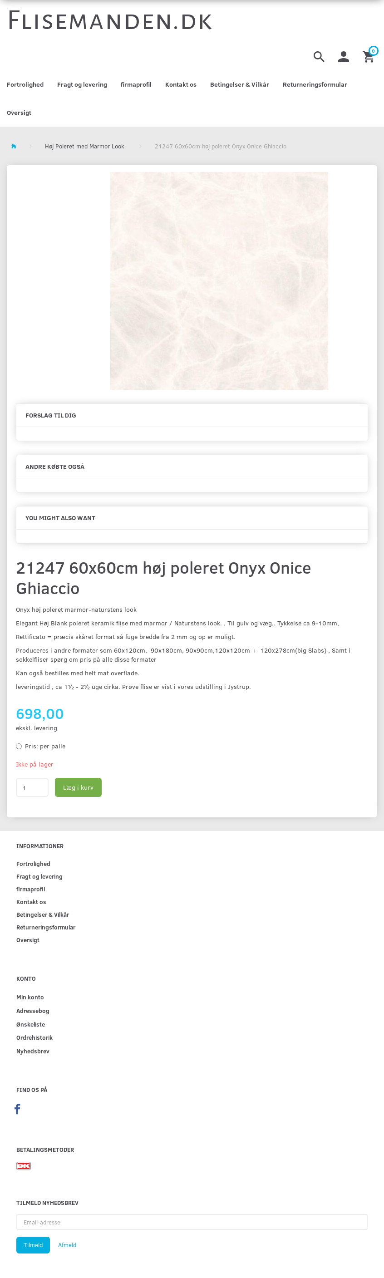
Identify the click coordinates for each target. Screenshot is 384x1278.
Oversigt (19, 112)
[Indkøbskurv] (370, 55)
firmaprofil (136, 84)
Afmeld (67, 1245)
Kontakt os (181, 84)
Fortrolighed (25, 84)
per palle (45, 746)
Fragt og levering (82, 84)
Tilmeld (33, 1245)
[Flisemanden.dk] (110, 20)
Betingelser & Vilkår (239, 84)
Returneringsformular (315, 84)
